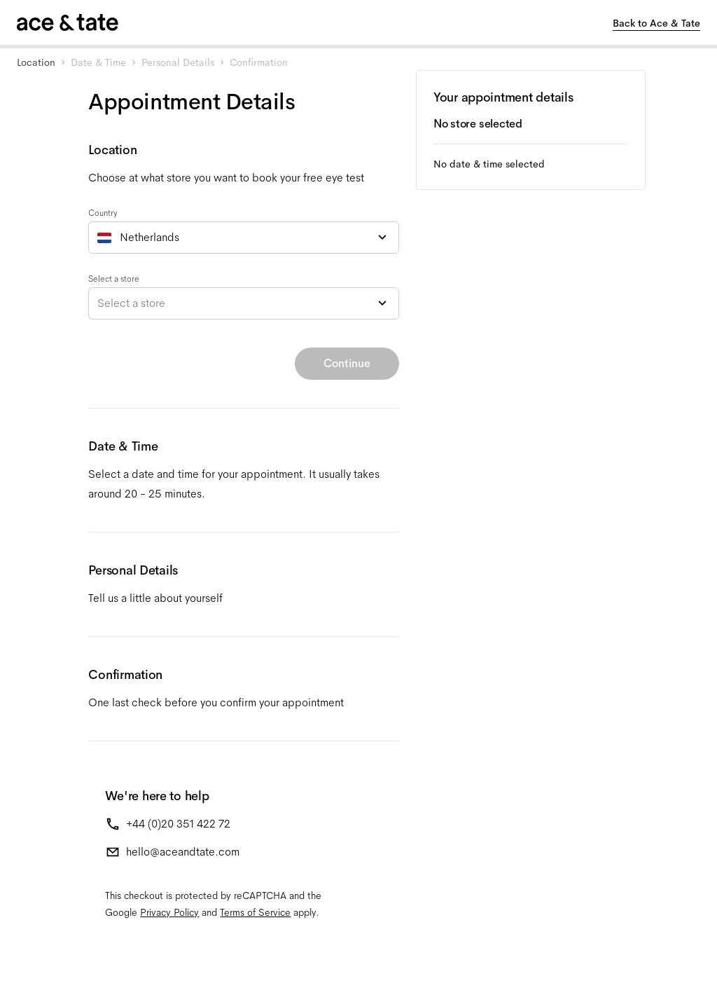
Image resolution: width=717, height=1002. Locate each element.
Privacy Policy (169, 912)
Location (36, 62)
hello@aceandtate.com (182, 851)
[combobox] (243, 237)
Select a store (113, 278)
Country (103, 213)
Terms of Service (255, 912)
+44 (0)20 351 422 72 (178, 823)
